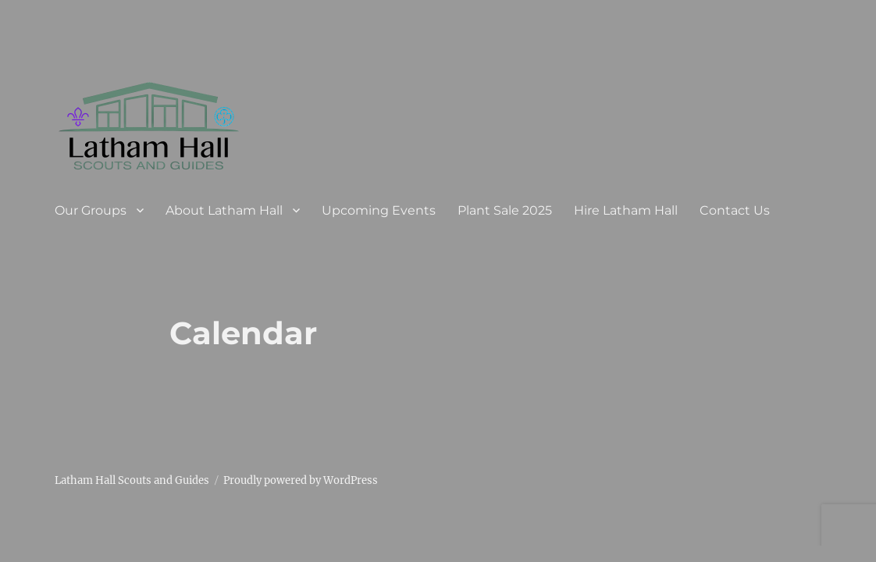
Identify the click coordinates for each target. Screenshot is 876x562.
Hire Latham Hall (626, 210)
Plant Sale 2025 (505, 210)
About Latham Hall (224, 210)
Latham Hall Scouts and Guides (132, 480)
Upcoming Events (379, 210)
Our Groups (90, 210)
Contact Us (735, 210)
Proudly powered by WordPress (300, 480)
